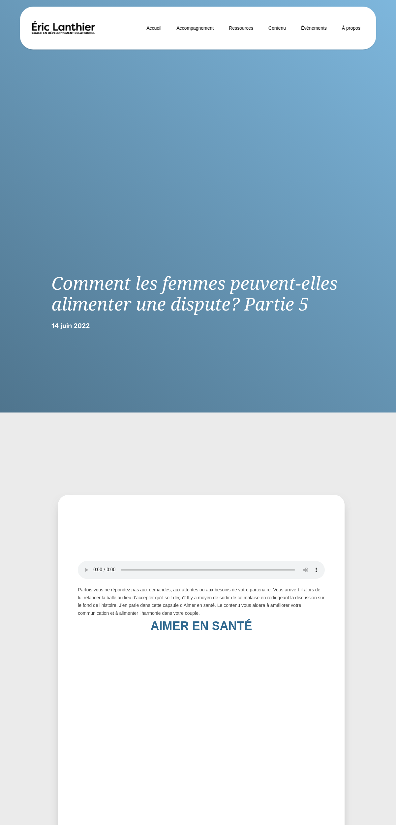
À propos (351, 28)
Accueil (153, 28)
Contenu (277, 28)
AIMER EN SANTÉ (201, 626)
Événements (314, 28)
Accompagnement (195, 28)
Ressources (241, 28)
